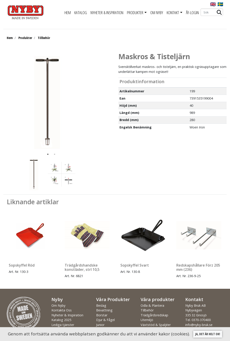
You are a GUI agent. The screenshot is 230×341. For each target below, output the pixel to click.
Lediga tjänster (62, 325)
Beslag (101, 305)
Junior (100, 325)
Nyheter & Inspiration (107, 12)
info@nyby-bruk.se (198, 325)
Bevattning (104, 310)
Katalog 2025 (61, 320)
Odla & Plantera (152, 305)
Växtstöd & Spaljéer (156, 325)
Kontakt (173, 12)
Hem (67, 12)
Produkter (135, 12)
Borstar (101, 315)
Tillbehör (44, 38)
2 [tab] (54, 154)
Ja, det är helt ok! (207, 334)
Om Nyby (156, 12)
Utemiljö (147, 320)
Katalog (80, 12)
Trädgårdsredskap (154, 315)
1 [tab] (48, 154)
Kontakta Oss (61, 310)
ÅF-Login (192, 12)
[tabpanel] (48, 101)
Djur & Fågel (105, 320)
